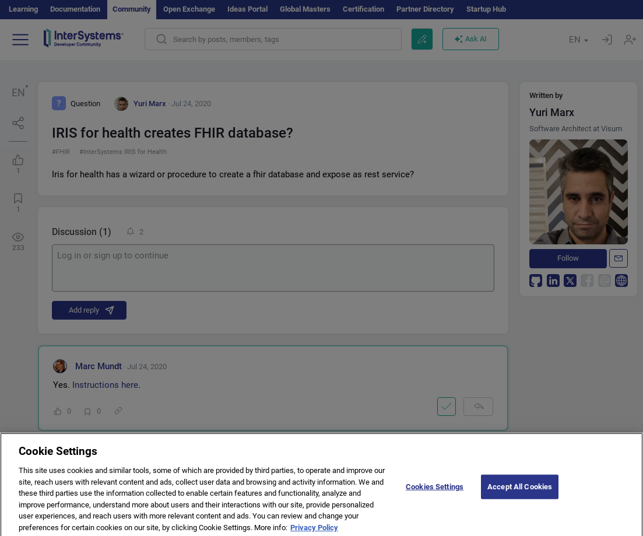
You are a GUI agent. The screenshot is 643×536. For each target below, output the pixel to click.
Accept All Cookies (519, 492)
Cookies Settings (434, 492)
